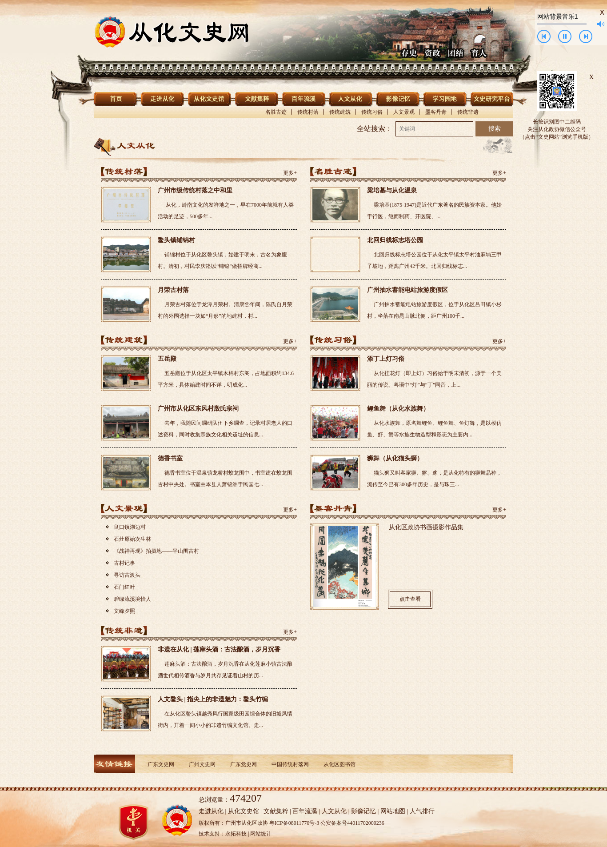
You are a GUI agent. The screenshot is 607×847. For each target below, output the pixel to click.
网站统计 (261, 834)
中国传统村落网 (290, 764)
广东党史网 (243, 764)
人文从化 (334, 811)
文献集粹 (276, 811)
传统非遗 (468, 112)
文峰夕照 (124, 611)
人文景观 (404, 112)
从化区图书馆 (339, 764)
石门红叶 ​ (125, 587)
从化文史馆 (243, 811)
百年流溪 (304, 811)
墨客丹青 (436, 112)
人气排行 (422, 811)
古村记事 (124, 563)
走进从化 (211, 811)
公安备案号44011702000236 (352, 823)
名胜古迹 (276, 112)
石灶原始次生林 (132, 539)
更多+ (290, 173)
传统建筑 (340, 112)
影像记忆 (363, 811)
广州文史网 (202, 764)
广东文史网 (161, 764)
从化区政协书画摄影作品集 (426, 527)
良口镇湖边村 (130, 527)
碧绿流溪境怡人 (132, 599)
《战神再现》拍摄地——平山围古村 (156, 551)
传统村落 (308, 112)
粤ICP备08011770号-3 (294, 823)
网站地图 (392, 811)
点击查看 (410, 599)
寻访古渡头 (127, 575)
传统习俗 (372, 112)
